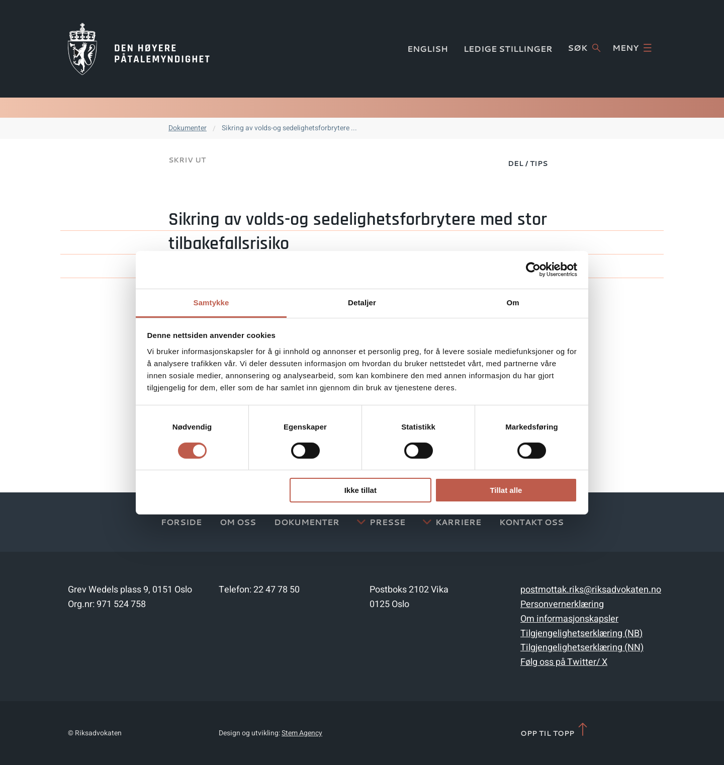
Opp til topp (554, 730)
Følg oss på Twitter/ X (563, 662)
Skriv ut (187, 160)
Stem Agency (302, 733)
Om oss (238, 522)
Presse (387, 522)
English (427, 48)
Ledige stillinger (508, 48)
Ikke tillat (360, 490)
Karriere (458, 522)
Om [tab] (512, 302)
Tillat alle (506, 490)
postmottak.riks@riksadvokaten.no (590, 590)
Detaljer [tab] (362, 302)
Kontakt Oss (531, 522)
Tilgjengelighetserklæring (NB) (581, 633)
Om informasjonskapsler (569, 619)
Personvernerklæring (562, 604)
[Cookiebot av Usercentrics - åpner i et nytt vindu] (533, 269)
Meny (632, 48)
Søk (584, 48)
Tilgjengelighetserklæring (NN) (582, 647)
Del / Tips (528, 163)
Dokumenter (187, 128)
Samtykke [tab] (211, 302)
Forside (181, 522)
